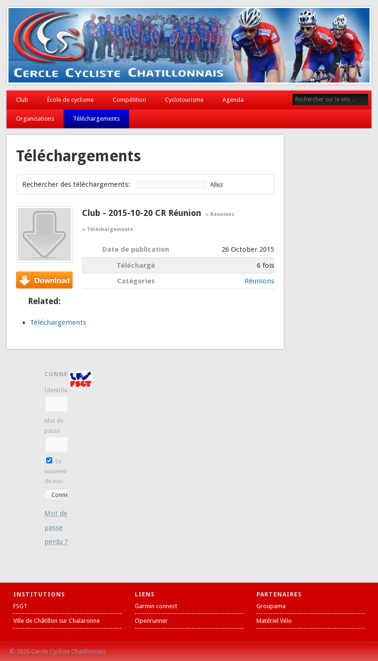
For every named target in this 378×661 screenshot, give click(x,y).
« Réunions (219, 214)
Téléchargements (96, 118)
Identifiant (58, 390)
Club (22, 99)
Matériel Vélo (274, 620)
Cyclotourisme (184, 99)
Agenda (233, 99)
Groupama (271, 606)
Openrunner (151, 620)
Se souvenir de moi (55, 471)
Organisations (35, 118)
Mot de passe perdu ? (56, 527)
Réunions (259, 281)
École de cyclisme (70, 99)
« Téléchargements (107, 229)
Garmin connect (156, 606)
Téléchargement (44, 280)
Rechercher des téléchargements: (76, 184)
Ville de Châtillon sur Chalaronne (56, 620)
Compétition (129, 99)
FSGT (20, 606)
